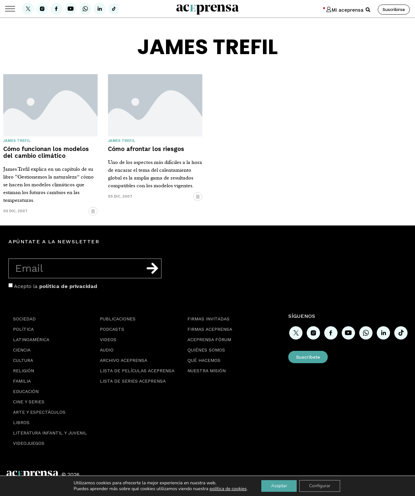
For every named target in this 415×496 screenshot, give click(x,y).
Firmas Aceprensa (209, 329)
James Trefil (16, 141)
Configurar (319, 486)
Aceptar (279, 486)
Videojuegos (28, 443)
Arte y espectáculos (39, 412)
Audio (106, 349)
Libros (21, 422)
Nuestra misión (206, 370)
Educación (26, 391)
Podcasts (112, 329)
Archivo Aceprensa (123, 360)
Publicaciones (118, 318)
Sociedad (24, 318)
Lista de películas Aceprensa (137, 370)
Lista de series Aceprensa (133, 381)
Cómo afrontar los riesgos (146, 148)
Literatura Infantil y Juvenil (50, 432)
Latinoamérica (31, 339)
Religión (23, 370)
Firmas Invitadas (208, 318)
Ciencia (21, 349)
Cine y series (28, 401)
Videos (108, 339)
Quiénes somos (206, 349)
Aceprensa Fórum (209, 339)
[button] (368, 9)
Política (23, 329)
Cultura (23, 360)
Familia (22, 381)
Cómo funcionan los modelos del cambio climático (46, 152)
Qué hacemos (203, 360)
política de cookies (228, 489)
